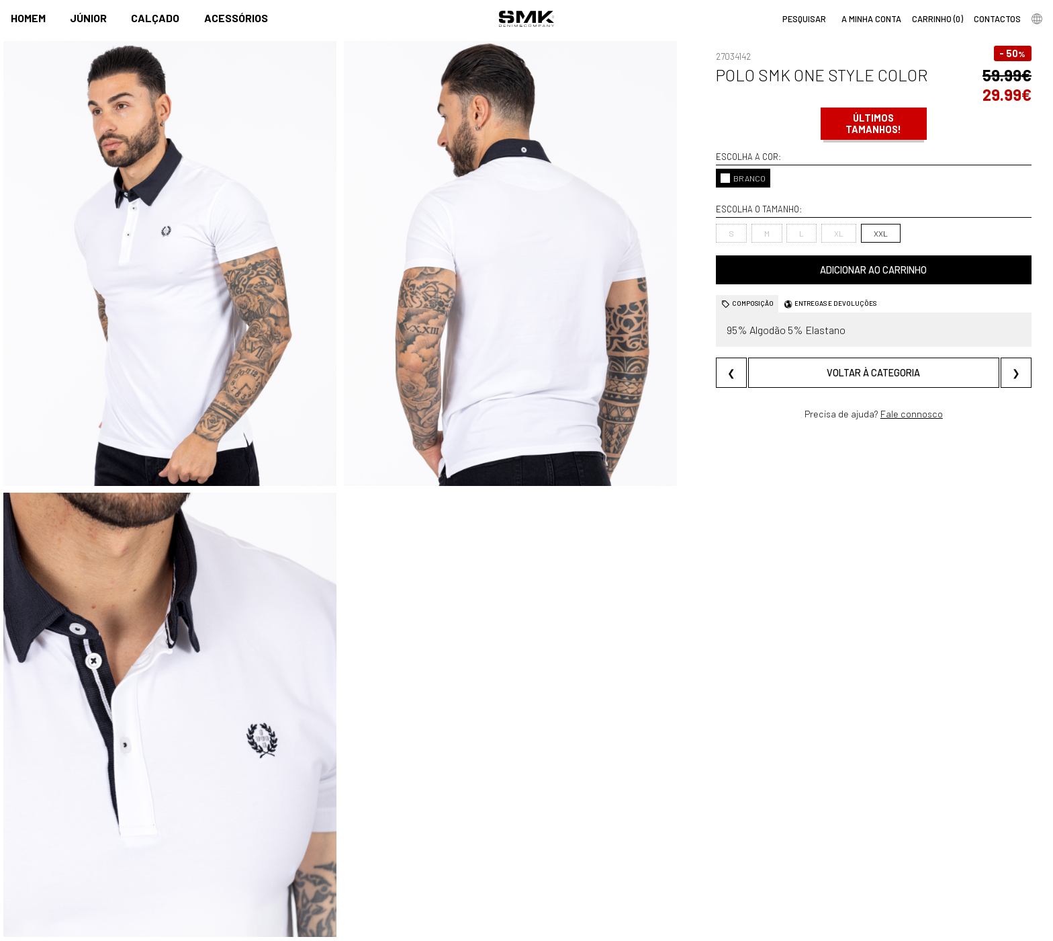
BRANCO (743, 178)
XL (838, 233)
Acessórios (236, 17)
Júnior (88, 17)
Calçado (155, 17)
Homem (28, 17)
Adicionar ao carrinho (873, 270)
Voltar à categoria (873, 372)
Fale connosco (911, 413)
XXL (881, 233)
